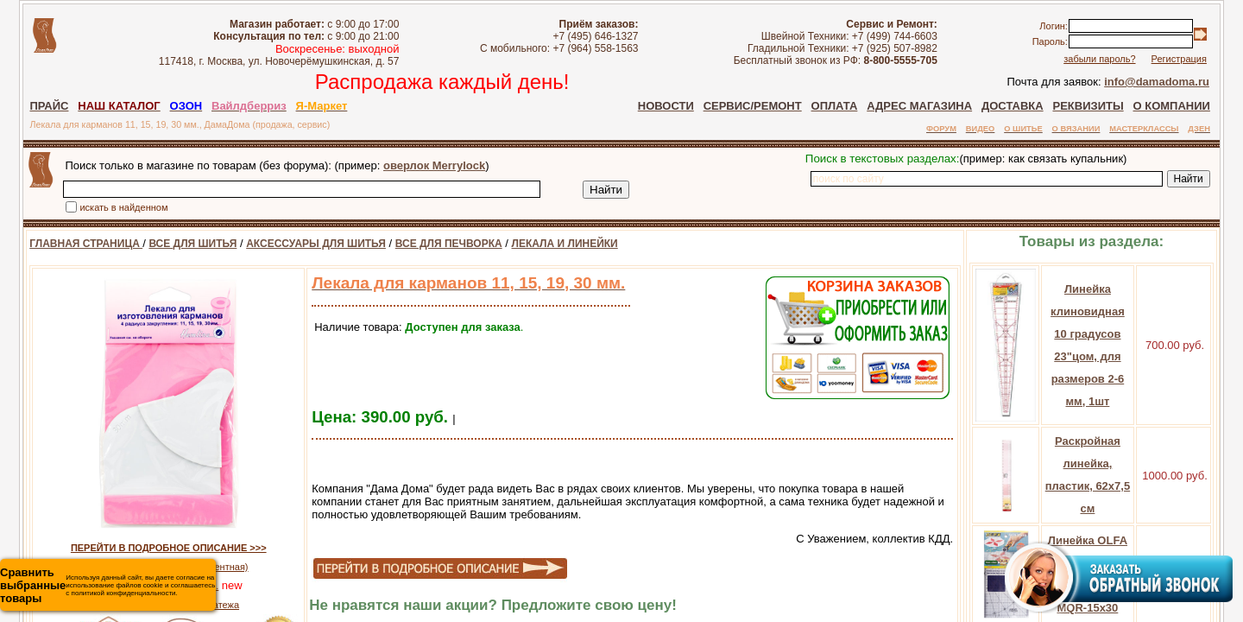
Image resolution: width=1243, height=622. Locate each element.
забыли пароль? (1122, 59)
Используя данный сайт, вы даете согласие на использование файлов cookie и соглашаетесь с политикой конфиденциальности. (107, 585)
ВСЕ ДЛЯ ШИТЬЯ (173, 244)
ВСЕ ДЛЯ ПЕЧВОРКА (429, 244)
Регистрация (1202, 59)
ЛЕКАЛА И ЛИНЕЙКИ (545, 244)
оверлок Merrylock (415, 165)
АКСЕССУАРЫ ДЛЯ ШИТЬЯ (297, 244)
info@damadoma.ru (1181, 81)
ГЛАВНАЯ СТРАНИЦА (66, 244)
